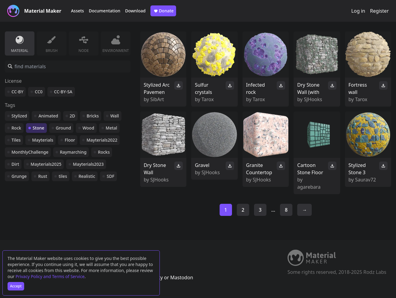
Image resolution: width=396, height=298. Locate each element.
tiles (63, 176)
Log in (358, 11)
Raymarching (73, 152)
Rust (42, 176)
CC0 (39, 92)
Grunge (19, 176)
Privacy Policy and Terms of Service (50, 276)
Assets (77, 11)
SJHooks (313, 99)
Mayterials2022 (101, 140)
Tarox (207, 99)
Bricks (93, 116)
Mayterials (42, 140)
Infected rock (255, 88)
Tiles (16, 140)
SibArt (157, 99)
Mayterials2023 (88, 164)
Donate (163, 10)
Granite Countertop (259, 169)
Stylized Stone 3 (357, 169)
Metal (111, 128)
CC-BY (17, 92)
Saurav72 (365, 179)
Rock (16, 128)
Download (135, 11)
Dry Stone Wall (155, 169)
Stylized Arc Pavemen (157, 88)
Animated (48, 116)
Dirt (15, 164)
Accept (16, 286)
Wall (114, 116)
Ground (63, 128)
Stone (38, 128)
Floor (70, 140)
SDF (110, 176)
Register (379, 11)
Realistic (87, 176)
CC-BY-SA (63, 92)
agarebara (308, 187)
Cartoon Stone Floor (310, 169)
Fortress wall (358, 88)
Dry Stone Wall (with (308, 88)
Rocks (104, 152)
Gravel (202, 165)
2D (72, 116)
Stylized (19, 116)
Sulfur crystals (203, 88)
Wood (88, 128)
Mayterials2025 (46, 164)
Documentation (104, 11)
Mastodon (181, 277)
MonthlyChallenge (29, 152)
